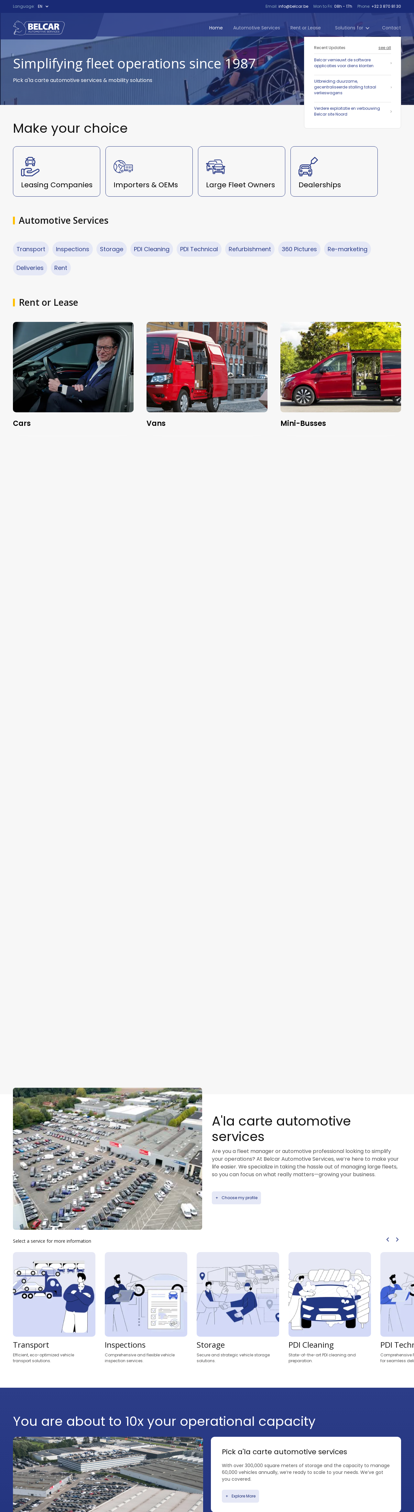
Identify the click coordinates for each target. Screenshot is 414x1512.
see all (384, 47)
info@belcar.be (293, 6)
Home (216, 28)
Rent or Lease (305, 28)
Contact (391, 28)
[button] (45, 6)
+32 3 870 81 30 (385, 6)
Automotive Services (256, 28)
